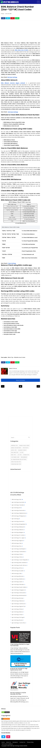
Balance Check (22, 450)
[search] (29, 437)
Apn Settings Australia (19, 502)
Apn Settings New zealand (19, 562)
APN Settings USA (17, 499)
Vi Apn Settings (12, 263)
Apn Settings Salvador (18, 584)
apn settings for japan (19, 538)
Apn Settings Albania (18, 529)
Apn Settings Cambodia (19, 551)
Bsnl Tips (13, 454)
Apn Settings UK (17, 507)
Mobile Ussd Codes (24, 445)
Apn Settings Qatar (18, 581)
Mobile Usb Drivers (16, 447)
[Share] (3, 18)
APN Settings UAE (17, 573)
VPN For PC (25, 447)
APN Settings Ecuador (18, 570)
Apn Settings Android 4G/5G (20, 745)
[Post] (20, 637)
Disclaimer (15, 742)
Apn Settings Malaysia (18, 527)
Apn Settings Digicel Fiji (19, 606)
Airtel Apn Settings (13, 112)
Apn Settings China (18, 557)
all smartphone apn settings (18, 459)
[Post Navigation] (20, 386)
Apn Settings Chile (17, 554)
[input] (20, 437)
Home (3, 742)
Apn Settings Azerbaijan (19, 549)
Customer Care (15, 457)
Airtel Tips (14, 450)
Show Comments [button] (20, 380)
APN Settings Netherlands (19, 595)
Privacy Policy (30, 742)
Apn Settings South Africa (19, 565)
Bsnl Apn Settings (12, 77)
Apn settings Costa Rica (19, 623)
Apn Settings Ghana (18, 609)
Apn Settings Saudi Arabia (19, 587)
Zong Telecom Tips (16, 461)
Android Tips (14, 445)
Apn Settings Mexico (18, 612)
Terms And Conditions (7, 744)
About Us (8, 742)
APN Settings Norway (18, 598)
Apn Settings (16, 518)
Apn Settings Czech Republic (20, 560)
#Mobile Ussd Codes (19, 357)
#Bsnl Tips (11, 357)
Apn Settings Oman (18, 614)
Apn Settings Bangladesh (19, 524)
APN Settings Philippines (19, 516)
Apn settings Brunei (18, 620)
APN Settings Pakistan (18, 601)
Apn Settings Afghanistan (19, 513)
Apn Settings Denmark (18, 510)
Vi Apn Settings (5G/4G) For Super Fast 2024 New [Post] (19, 645)
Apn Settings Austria (18, 521)
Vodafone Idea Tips (16, 464)
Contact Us (22, 742)
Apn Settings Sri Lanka (18, 535)
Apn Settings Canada (18, 505)
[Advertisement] (20, 31)
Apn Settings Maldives (18, 579)
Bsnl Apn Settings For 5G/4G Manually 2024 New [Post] (18, 693)
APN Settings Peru (17, 546)
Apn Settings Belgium (18, 532)
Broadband (24, 457)
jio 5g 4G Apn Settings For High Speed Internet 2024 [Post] (18, 669)
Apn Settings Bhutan (18, 576)
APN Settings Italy (17, 543)
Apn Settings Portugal (18, 617)
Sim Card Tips (14, 452)
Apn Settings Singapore (19, 590)
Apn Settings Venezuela (19, 592)
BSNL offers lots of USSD (21, 50)
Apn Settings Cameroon (19, 603)
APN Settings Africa (18, 568)
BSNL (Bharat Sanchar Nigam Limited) (13, 83)
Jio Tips (20, 454)
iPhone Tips (26, 454)
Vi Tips (21, 452)
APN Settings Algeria (18, 540)
